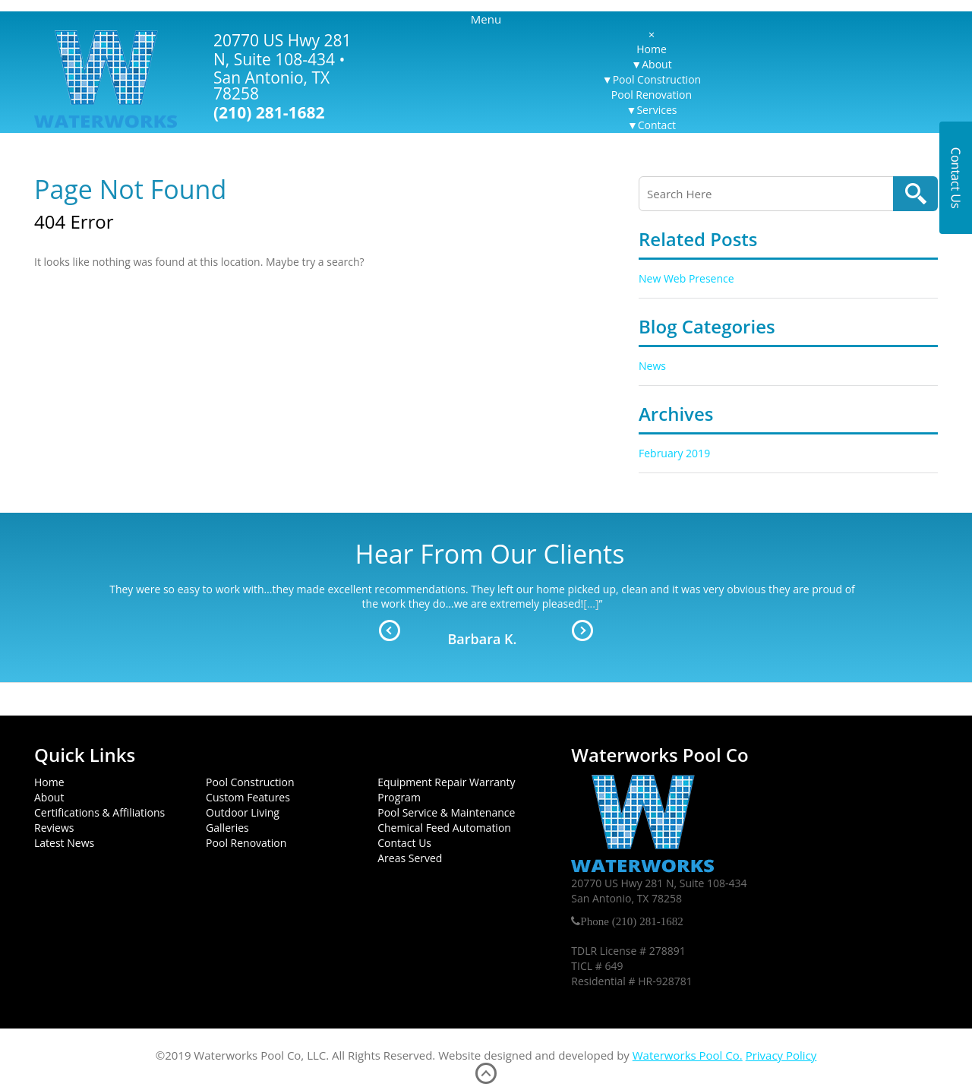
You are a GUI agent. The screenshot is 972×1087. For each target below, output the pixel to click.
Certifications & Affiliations (99, 812)
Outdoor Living (242, 812)
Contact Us (404, 843)
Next (582, 630)
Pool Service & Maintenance (446, 812)
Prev (389, 630)
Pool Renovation (651, 94)
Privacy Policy (781, 1055)
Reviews (54, 827)
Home (651, 49)
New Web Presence (686, 278)
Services (656, 110)
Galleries (227, 827)
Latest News (64, 843)
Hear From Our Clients (490, 553)
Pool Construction (657, 79)
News (652, 366)
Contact (657, 125)
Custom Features (248, 797)
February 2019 (674, 453)
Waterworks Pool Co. (688, 1055)
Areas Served (409, 858)
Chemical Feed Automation (444, 827)
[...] (590, 603)
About (656, 64)
